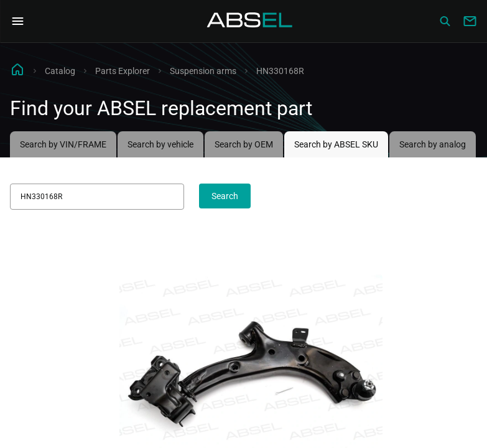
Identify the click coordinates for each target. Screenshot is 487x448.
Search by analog (432, 144)
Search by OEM (244, 144)
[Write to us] (469, 21)
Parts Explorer (122, 71)
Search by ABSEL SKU (336, 144)
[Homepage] (250, 21)
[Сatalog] (444, 21)
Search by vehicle (160, 144)
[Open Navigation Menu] (17, 21)
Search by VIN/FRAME (63, 144)
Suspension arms (203, 71)
